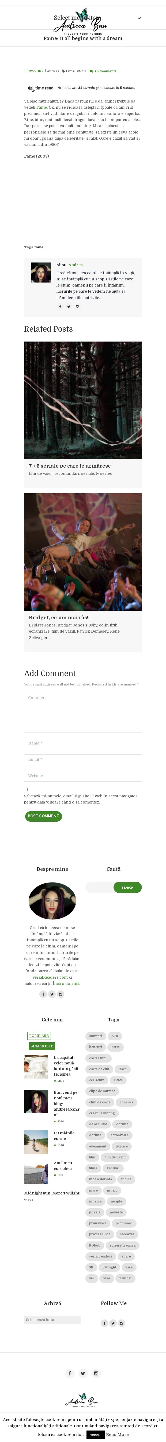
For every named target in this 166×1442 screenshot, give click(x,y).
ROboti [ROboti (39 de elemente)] (94, 1245)
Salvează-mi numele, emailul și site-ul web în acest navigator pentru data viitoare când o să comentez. (80, 799)
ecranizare (39, 631)
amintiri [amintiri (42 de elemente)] (95, 1036)
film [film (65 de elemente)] (92, 1157)
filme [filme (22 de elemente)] (93, 1168)
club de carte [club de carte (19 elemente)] (99, 1102)
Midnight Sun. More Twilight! (52, 1193)
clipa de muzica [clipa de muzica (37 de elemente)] (102, 1091)
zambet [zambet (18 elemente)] (125, 1278)
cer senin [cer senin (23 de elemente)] (96, 1080)
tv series (104, 473)
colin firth (108, 625)
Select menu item (77, 18)
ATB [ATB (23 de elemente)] (115, 1036)
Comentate (42, 1046)
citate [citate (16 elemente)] (118, 1080)
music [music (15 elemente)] (112, 1190)
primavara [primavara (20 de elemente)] (97, 1223)
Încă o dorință (66, 983)
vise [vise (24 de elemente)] (106, 1278)
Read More (117, 1434)
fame (70, 71)
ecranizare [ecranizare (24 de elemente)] (120, 1135)
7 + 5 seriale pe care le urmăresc (70, 466)
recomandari (66, 473)
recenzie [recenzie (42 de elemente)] (127, 1234)
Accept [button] (96, 1435)
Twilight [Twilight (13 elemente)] (109, 1267)
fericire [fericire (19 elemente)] (122, 1146)
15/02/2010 (33, 71)
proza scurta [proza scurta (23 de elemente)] (99, 1234)
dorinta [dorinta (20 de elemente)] (122, 1124)
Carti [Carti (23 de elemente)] (123, 1069)
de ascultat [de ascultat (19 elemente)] (98, 1124)
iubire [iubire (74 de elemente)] (126, 1179)
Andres (53, 71)
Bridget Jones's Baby (77, 625)
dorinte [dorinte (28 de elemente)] (95, 1135)
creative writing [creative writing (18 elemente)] (102, 1113)
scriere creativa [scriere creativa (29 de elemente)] (122, 1245)
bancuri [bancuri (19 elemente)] (95, 1047)
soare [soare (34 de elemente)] (126, 1256)
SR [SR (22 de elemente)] (91, 1267)
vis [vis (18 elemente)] (91, 1278)
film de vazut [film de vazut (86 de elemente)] (115, 1157)
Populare (39, 1036)
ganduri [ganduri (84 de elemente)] (113, 1168)
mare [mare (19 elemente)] (93, 1190)
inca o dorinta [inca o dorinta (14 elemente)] (100, 1179)
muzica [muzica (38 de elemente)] (95, 1201)
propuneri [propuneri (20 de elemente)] (124, 1223)
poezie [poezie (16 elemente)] (94, 1212)
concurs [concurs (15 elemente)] (126, 1102)
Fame (41, 107)
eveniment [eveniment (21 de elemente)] (97, 1146)
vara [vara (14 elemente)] (129, 1267)
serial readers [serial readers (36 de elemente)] (100, 1256)
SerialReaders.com (50, 977)
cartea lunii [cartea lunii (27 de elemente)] (98, 1058)
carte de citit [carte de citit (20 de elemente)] (99, 1069)
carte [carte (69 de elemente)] (115, 1047)
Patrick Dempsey (92, 631)
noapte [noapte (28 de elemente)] (116, 1201)
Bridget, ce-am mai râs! (58, 617)
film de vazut (40, 473)
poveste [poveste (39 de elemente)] (116, 1212)
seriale (87, 473)
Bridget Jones (42, 625)
